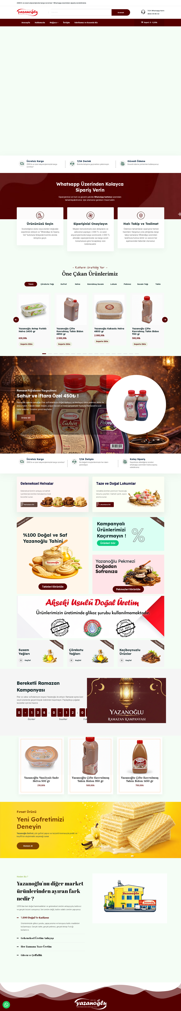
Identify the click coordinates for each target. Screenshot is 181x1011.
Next (165, 319)
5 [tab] (67, 353)
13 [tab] (114, 353)
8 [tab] (85, 353)
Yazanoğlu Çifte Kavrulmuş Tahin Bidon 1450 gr (139, 779)
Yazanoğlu (58, 646)
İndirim (159, 521)
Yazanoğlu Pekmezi (115, 561)
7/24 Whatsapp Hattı (156, 10)
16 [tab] (131, 353)
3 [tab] (56, 353)
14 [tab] (119, 353)
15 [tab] (125, 353)
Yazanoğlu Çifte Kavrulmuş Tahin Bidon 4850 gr (69, 331)
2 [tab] (50, 353)
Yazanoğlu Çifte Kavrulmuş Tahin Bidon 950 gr (145, 331)
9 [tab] (90, 353)
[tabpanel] (34, 322)
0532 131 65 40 (153, 14)
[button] (6, 1004)
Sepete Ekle (26, 344)
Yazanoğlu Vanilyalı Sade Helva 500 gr (41, 779)
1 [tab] (44, 353)
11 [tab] (102, 353)
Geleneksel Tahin (23, 521)
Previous (16, 319)
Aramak (121, 12)
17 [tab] (137, 353)
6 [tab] (73, 353)
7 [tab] (79, 353)
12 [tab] (108, 353)
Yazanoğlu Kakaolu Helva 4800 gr (109, 330)
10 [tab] (96, 353)
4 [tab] (61, 353)
